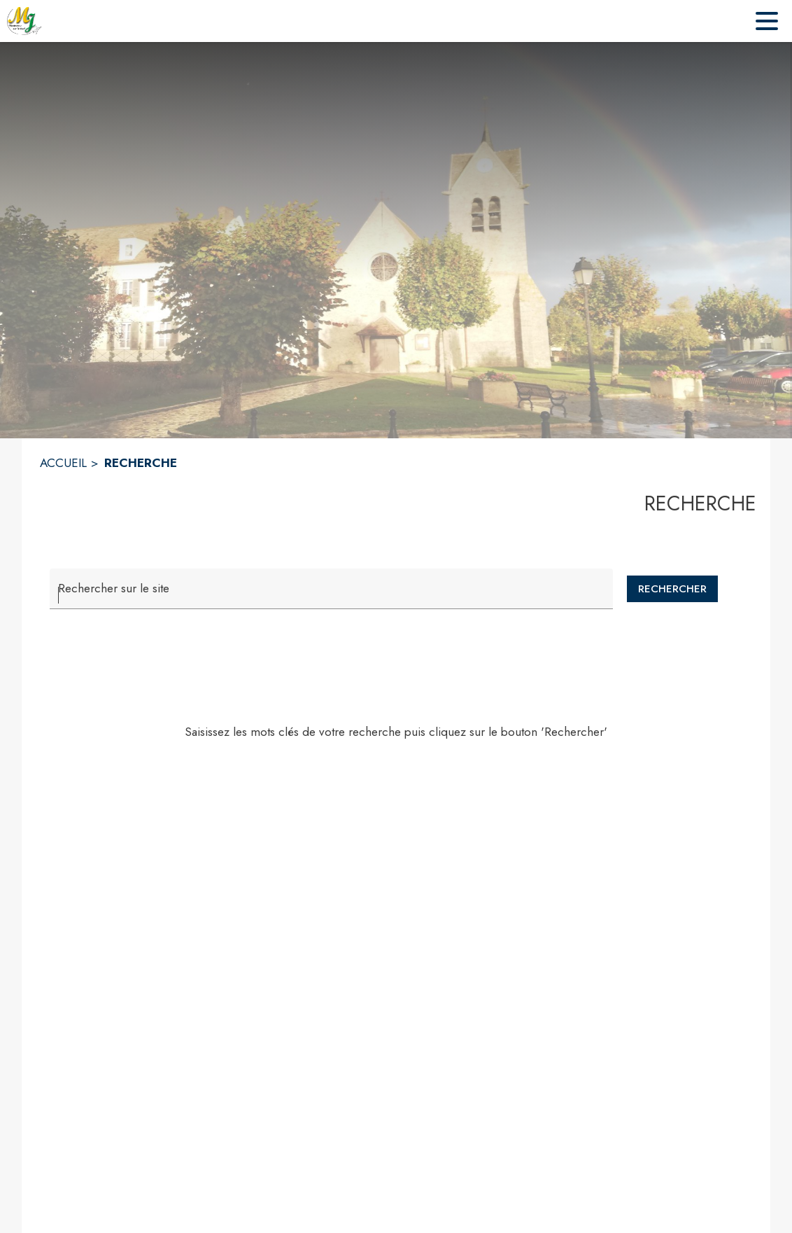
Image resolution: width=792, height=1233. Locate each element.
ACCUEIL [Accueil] (63, 462)
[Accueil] (24, 21)
